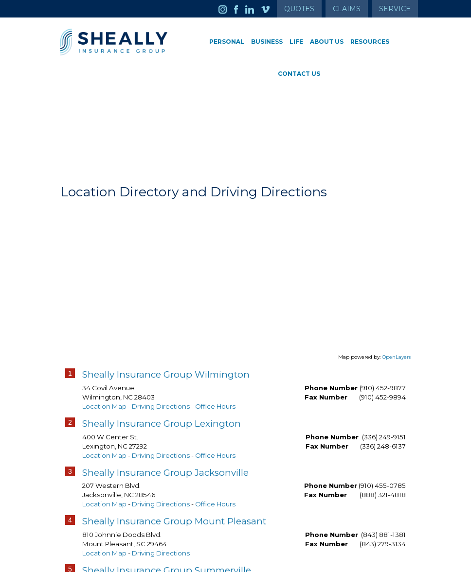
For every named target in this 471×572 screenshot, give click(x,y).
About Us (327, 41)
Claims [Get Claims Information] (347, 8)
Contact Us (299, 73)
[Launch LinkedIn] (253, 9)
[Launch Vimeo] (269, 9)
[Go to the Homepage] (113, 42)
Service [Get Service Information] (395, 8)
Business (267, 41)
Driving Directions (161, 406)
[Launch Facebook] (239, 9)
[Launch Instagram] (226, 9)
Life (296, 41)
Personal (226, 41)
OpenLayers (396, 357)
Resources (369, 41)
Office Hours (215, 406)
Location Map (104, 406)
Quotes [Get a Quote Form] (299, 8)
